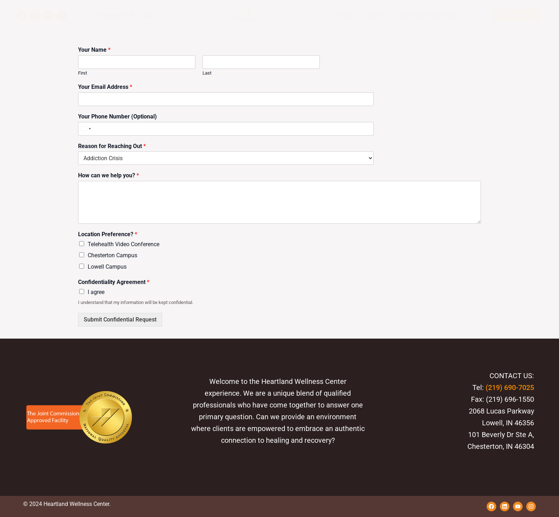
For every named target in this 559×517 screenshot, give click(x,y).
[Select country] (85, 129)
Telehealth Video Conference (123, 244)
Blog (148, 15)
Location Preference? (107, 234)
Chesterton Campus (112, 255)
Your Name (94, 49)
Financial (377, 15)
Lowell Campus (107, 266)
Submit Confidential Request (120, 319)
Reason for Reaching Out (112, 146)
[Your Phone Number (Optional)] (199, 129)
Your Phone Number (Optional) (117, 116)
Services (117, 15)
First (82, 73)
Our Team (343, 15)
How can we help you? (108, 175)
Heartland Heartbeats (428, 15)
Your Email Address (105, 86)
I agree (96, 292)
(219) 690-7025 (510, 387)
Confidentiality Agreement (113, 282)
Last (206, 73)
